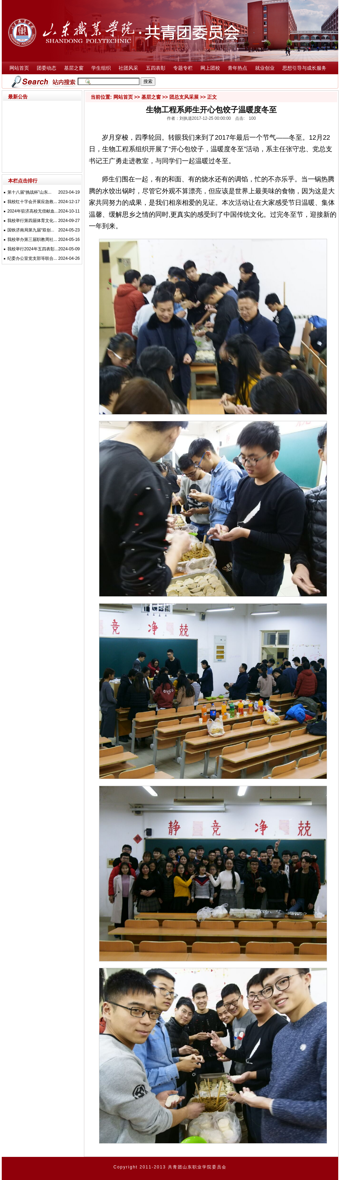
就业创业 (265, 68)
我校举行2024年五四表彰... (32, 249)
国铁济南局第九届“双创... (30, 230)
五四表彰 (155, 68)
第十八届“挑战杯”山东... (29, 192)
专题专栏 (183, 68)
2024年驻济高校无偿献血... (32, 211)
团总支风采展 (184, 97)
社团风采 (128, 68)
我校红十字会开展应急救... (32, 201)
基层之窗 (74, 68)
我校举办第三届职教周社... (32, 239)
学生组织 (101, 68)
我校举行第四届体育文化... (32, 220)
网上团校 (210, 68)
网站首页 (19, 68)
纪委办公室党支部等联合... (32, 258)
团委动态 (46, 68)
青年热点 (237, 68)
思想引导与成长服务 (304, 68)
